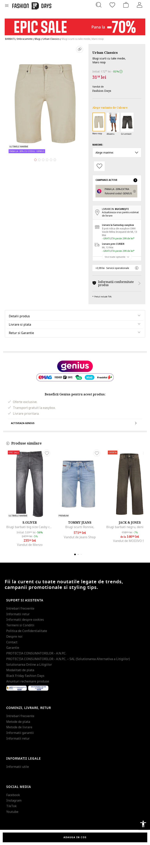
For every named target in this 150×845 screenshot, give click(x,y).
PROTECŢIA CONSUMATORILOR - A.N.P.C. (36, 653)
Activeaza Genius (75, 423)
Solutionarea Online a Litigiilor (29, 664)
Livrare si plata (20, 324)
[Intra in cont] (139, 5)
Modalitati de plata (20, 670)
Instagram (13, 800)
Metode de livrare (19, 727)
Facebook (13, 795)
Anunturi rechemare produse (27, 681)
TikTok (11, 806)
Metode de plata (18, 721)
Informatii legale (23, 758)
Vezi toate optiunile (115, 256)
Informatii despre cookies (25, 619)
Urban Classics (105, 52)
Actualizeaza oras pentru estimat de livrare (120, 214)
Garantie (12, 647)
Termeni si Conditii (20, 625)
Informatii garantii (20, 733)
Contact (11, 642)
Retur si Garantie (21, 333)
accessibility (143, 824)
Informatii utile (17, 767)
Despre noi (14, 636)
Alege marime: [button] (117, 152)
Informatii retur (18, 614)
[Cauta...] (98, 5)
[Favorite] (112, 5)
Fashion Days (101, 91)
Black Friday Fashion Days (25, 676)
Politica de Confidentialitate (26, 631)
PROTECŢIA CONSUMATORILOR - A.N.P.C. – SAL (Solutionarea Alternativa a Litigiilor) (68, 659)
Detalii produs (19, 316)
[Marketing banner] (75, 25)
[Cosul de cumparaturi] (126, 5)
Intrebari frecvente (20, 608)
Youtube (12, 812)
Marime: (97, 144)
